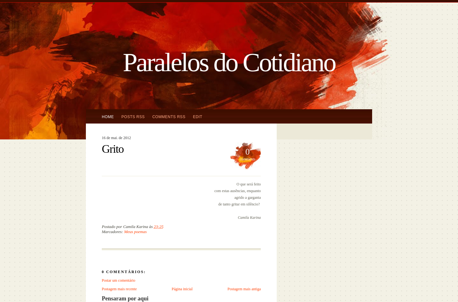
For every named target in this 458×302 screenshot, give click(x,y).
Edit (197, 117)
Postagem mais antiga (244, 289)
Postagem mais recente (119, 289)
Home (108, 117)
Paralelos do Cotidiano (229, 62)
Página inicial (182, 289)
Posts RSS (133, 117)
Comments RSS (168, 117)
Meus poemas (135, 231)
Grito (113, 149)
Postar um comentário (118, 280)
